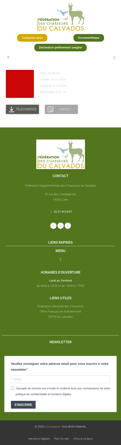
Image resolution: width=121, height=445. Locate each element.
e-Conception (52, 426)
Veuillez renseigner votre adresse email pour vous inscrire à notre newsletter (60, 366)
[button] (32, 37)
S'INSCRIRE (23, 404)
